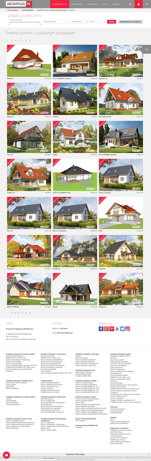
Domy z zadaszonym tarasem (51, 385)
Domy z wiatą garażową (15, 421)
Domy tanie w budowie (84, 372)
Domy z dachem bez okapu (85, 407)
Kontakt (115, 4)
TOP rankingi (80, 421)
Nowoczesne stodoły (13, 362)
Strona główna (12, 10)
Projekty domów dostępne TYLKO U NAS (125, 394)
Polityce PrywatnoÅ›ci (49, 458)
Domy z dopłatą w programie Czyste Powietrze (19, 370)
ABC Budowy (77, 4)
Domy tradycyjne (82, 358)
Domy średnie (11, 385)
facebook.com (101, 329)
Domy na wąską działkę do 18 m (87, 390)
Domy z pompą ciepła (14, 364)
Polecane (113, 381)
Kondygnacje (77, 22)
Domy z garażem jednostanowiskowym (20, 423)
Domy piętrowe (46, 405)
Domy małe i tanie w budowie (16, 383)
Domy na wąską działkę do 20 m (87, 392)
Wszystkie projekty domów (120, 356)
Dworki (78, 356)
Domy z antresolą (47, 388)
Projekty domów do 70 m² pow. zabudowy (125, 401)
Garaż (92, 22)
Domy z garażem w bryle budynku (18, 426)
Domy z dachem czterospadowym (88, 405)
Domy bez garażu (12, 428)
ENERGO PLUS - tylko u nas (16, 358)
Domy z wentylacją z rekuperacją (18, 360)
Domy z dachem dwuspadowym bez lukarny (92, 414)
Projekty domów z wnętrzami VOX (122, 400)
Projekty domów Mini (83, 376)
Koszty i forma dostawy (119, 437)
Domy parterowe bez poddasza (52, 407)
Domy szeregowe (12, 403)
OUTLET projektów (117, 398)
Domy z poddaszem (48, 401)
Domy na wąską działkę (84, 383)
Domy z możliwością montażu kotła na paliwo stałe (55, 427)
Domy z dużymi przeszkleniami (52, 360)
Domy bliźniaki (11, 401)
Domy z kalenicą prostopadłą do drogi (89, 410)
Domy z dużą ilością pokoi (50, 383)
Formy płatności (116, 435)
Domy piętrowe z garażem (50, 410)
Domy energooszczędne (14, 356)
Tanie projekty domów (84, 374)
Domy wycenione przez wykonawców (124, 384)
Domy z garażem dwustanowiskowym (20, 425)
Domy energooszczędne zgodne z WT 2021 (21, 366)
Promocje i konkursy (117, 408)
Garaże (8, 399)
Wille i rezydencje (12, 388)
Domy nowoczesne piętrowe (51, 364)
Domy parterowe (47, 399)
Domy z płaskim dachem (84, 401)
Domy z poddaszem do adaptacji (53, 403)
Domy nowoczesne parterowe (51, 362)
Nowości (79, 428)
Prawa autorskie (116, 442)
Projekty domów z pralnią (50, 392)
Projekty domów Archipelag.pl (19, 4)
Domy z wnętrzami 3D (118, 396)
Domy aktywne (46, 371)
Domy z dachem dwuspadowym (87, 399)
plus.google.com (106, 329)
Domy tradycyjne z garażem (86, 366)
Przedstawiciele (116, 412)
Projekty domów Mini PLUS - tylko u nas (20, 367)
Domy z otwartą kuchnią (50, 387)
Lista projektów (28, 10)
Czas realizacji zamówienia (120, 441)
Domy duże (10, 387)
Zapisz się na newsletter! (119, 422)
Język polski (147, 4)
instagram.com (127, 329)
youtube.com (117, 329)
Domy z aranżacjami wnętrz (120, 379)
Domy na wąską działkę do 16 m (87, 388)
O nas (105, 4)
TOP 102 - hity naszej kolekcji (120, 364)
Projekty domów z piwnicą (50, 390)
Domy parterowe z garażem (51, 408)
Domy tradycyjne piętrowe (85, 362)
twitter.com (122, 329)
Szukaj (111, 22)
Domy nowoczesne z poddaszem (53, 366)
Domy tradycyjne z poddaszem (87, 364)
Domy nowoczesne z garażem (52, 367)
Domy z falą (80, 403)
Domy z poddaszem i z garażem (52, 412)
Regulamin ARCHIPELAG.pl (120, 433)
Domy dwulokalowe (13, 405)
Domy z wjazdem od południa (86, 385)
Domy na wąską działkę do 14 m (87, 387)
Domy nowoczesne (48, 356)
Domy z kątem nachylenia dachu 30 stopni (91, 408)
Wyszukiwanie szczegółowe (130, 22)
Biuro (112, 419)
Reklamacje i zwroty (117, 439)
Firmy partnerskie (116, 410)
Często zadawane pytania (119, 421)
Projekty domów (59, 4)
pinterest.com (111, 329)
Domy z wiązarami (47, 423)
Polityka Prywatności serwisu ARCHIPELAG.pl (121, 430)
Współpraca (92, 4)
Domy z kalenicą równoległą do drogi (89, 412)
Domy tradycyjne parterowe (86, 360)
